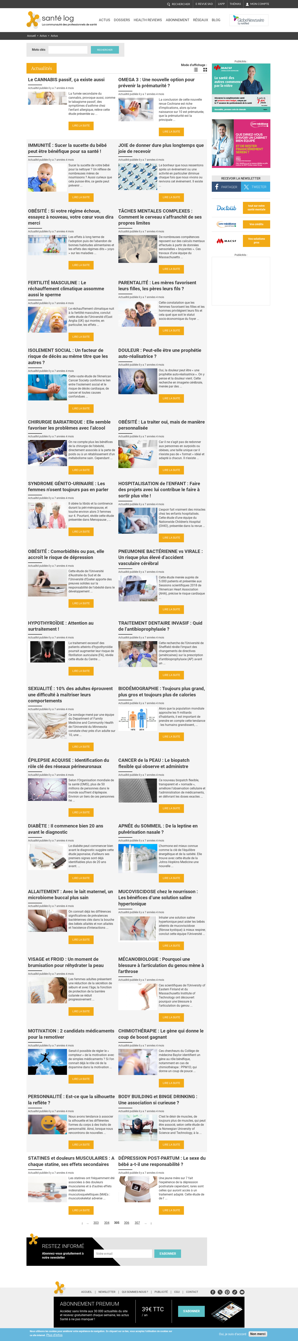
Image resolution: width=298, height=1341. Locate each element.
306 (126, 1223)
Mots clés (38, 49)
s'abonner (191, 1311)
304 (106, 1223)
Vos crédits (256, 224)
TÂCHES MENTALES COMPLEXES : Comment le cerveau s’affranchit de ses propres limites (160, 217)
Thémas (235, 3)
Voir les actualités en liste (196, 70)
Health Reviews (148, 20)
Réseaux (200, 20)
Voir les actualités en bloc (205, 70)
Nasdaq (237, 17)
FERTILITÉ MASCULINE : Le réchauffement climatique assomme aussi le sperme (66, 288)
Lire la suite (81, 125)
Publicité (161, 1292)
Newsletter (106, 1292)
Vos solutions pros (256, 240)
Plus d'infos (54, 1335)
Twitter (220, 1291)
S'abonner (167, 1254)
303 (96, 1223)
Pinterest (227, 1291)
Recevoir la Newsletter (240, 178)
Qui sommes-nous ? (135, 1292)
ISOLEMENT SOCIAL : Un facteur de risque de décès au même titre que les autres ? (68, 356)
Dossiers (122, 20)
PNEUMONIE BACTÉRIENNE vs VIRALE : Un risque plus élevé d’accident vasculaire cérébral (160, 557)
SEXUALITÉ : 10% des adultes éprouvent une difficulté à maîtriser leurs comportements (70, 694)
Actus (104, 20)
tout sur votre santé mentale (256, 207)
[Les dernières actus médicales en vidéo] (241, 304)
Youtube (242, 1291)
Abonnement (177, 20)
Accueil (31, 35)
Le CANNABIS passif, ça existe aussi (66, 79)
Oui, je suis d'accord (232, 1334)
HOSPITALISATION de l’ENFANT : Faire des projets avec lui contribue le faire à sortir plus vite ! (159, 489)
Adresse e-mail (104, 1247)
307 (137, 1223)
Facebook (212, 1291)
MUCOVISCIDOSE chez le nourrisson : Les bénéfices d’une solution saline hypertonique (158, 897)
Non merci (257, 1334)
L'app (221, 3)
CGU (177, 1292)
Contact (192, 1292)
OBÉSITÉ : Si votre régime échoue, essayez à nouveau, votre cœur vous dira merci (70, 217)
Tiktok (234, 1291)
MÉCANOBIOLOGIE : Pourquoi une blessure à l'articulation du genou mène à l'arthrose (161, 965)
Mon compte (259, 3)
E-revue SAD (204, 3)
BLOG (216, 20)
